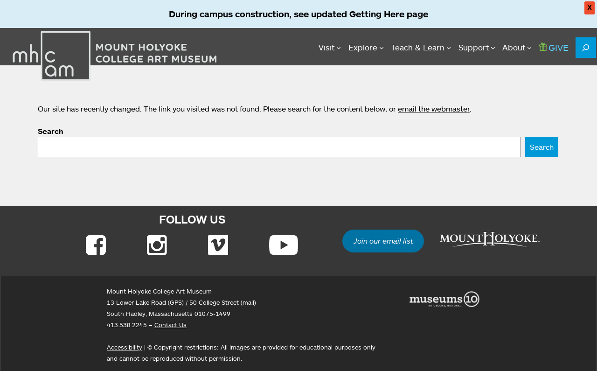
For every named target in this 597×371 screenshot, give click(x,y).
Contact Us (170, 325)
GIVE (554, 47)
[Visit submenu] (330, 48)
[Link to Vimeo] (218, 245)
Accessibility (124, 347)
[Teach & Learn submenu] (421, 48)
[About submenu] (517, 48)
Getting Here (376, 14)
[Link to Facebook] (96, 245)
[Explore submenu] (366, 48)
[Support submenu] (476, 48)
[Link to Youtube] (283, 245)
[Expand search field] (586, 47)
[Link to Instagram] (157, 245)
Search (50, 131)
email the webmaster (434, 108)
